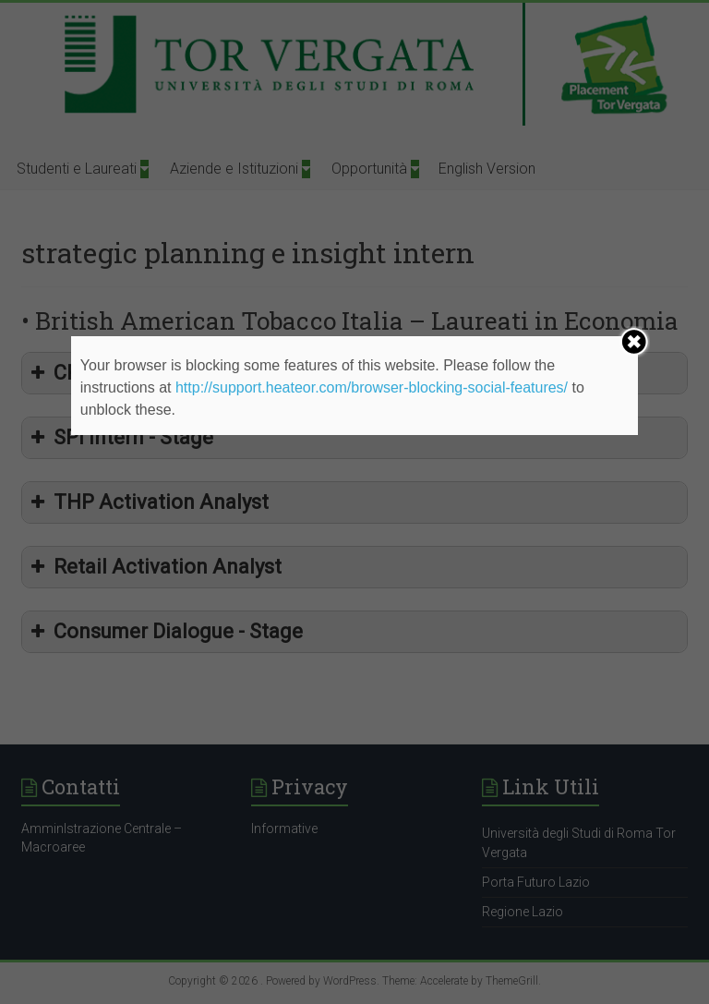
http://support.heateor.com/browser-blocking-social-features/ (371, 387)
